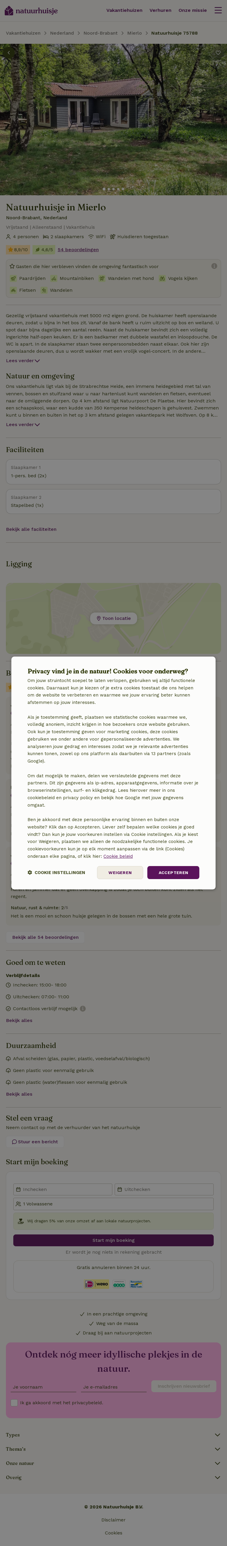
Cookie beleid (118, 856)
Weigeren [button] (120, 872)
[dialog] (113, 773)
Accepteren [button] (173, 872)
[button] (56, 873)
